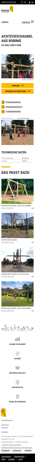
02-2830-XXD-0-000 (7, 276)
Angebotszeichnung (11, 107)
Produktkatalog (8, 2)
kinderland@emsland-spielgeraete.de (16, 447)
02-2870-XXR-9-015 (7, 311)
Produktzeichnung (11, 102)
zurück (4, 22)
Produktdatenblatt (11, 111)
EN (25, 2)
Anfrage (28, 22)
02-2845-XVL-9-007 (7, 242)
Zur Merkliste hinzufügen (15, 91)
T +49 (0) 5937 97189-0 (11, 445)
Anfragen (16, 85)
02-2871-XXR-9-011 (7, 208)
